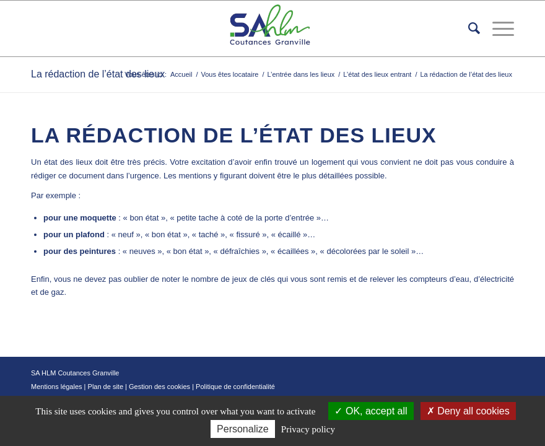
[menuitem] (468, 28)
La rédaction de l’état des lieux (98, 74)
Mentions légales (56, 386)
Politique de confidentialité (235, 386)
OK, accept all (370, 411)
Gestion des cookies (159, 386)
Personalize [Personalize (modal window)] (243, 429)
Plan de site (105, 386)
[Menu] (497, 28)
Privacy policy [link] (308, 429)
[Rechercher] (468, 28)
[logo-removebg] (272, 28)
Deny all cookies (468, 411)
